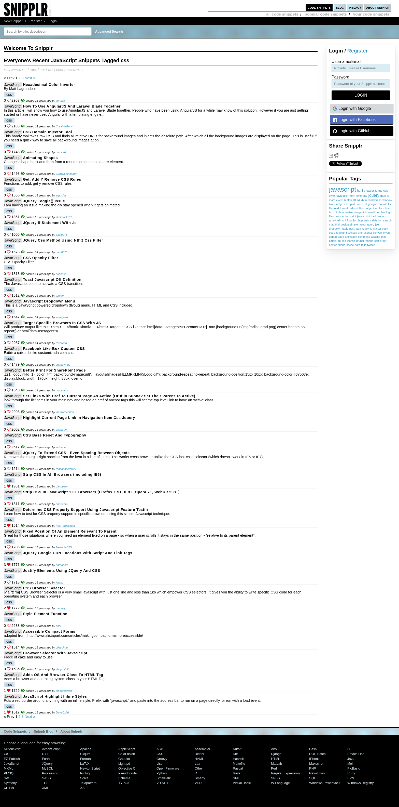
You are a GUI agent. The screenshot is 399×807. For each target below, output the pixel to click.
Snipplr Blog (43, 731)
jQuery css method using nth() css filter (63, 240)
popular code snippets (326, 14)
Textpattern (88, 783)
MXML (8, 768)
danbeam (61, 486)
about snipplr (377, 7)
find (337, 224)
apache (375, 236)
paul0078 (61, 234)
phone (341, 244)
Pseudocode (127, 773)
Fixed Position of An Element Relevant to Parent (70, 531)
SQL (312, 778)
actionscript (349, 216)
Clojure (85, 754)
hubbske (61, 273)
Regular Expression (285, 773)
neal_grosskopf (65, 525)
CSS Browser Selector (44, 588)
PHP (42, 70)
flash (362, 208)
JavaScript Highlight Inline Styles (55, 696)
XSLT (84, 788)
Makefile (239, 763)
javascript (342, 189)
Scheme (124, 778)
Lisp (159, 763)
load (336, 208)
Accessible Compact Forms (49, 631)
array (332, 220)
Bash (313, 749)
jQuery (47, 763)
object (370, 208)
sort (376, 240)
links (332, 204)
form (352, 195)
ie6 (339, 220)
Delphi (199, 754)
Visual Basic (242, 783)
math (332, 200)
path (357, 244)
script (366, 216)
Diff (235, 754)
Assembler (202, 749)
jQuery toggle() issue (44, 201)
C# (6, 754)
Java (350, 759)
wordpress (374, 200)
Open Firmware (167, 768)
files (331, 216)
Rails (236, 773)
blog (340, 7)
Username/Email (346, 61)
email (371, 212)
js (336, 212)
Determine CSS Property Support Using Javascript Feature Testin (85, 510)
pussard (61, 152)
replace (379, 208)
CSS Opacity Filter (40, 258)
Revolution (317, 773)
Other (199, 768)
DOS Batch (317, 754)
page (341, 236)
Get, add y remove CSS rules (52, 179)
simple (354, 224)
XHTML (9, 788)
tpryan (60, 295)
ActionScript (12, 749)
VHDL (199, 783)
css (385, 190)
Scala (84, 778)
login (389, 212)
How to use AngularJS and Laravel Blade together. (72, 106)
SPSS (275, 778)
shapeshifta (63, 669)
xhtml (364, 200)
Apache (85, 749)
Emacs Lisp (355, 754)
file (331, 208)
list (390, 204)
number (380, 212)
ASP (159, 749)
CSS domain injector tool (47, 132)
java (359, 216)
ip (371, 228)
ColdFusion (126, 754)
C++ (45, 754)
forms (378, 190)
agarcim (61, 195)
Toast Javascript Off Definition (52, 279)
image (358, 212)
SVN (350, 778)
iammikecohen (65, 412)
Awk (274, 749)
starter (377, 228)
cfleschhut (62, 647)
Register (36, 21)
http (360, 220)
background (378, 216)
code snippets (319, 7)
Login (53, 21)
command (364, 236)
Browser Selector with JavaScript (55, 653)
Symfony (10, 783)
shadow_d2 (63, 364)
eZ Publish (12, 759)
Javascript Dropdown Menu (49, 301)
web (366, 220)
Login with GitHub (351, 131)
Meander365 (64, 547)
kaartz (59, 582)
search (387, 220)
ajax (360, 204)
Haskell (238, 759)
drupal (360, 240)
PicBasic (353, 768)
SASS (46, 778)
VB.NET (162, 783)
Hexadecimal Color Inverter (49, 85)
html (360, 190)
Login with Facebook (354, 119)
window (387, 200)
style (332, 195)
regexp (340, 232)
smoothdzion (64, 690)
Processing (50, 773)
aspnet (368, 232)
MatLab (276, 763)
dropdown (335, 228)
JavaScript (19, 70)
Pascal (238, 768)
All (6, 70)
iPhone (314, 759)
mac (331, 224)
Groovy (161, 759)
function (352, 220)
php (360, 232)
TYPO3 (123, 783)
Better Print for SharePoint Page (54, 370)
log (344, 240)
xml (343, 220)
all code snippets (282, 14)
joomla (351, 240)
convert (377, 232)
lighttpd (124, 763)
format (344, 208)
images (340, 204)
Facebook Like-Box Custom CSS (54, 349)
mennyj (60, 608)
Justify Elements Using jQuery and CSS (61, 570)
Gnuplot (124, 759)
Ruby (59, 70)
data (358, 228)
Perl (274, 768)
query (370, 224)
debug (333, 236)
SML (236, 778)
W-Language (280, 783)
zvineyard (62, 317)
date (383, 195)
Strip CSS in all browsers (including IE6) (62, 474)
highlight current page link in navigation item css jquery (79, 418)
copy (385, 228)
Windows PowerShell (324, 783)
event (339, 200)
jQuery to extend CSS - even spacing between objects (76, 453)
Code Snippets (15, 731)
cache (350, 244)
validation (376, 220)
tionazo (60, 100)
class (341, 212)
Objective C (74, 70)
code (332, 232)
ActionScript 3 (52, 749)
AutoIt (237, 749)
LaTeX (85, 763)
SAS (7, 778)
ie (388, 195)
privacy (355, 7)
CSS (50, 70)
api (339, 240)
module (382, 204)
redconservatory (66, 468)
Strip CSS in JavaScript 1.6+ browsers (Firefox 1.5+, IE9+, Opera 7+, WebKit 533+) (101, 492)
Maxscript (316, 763)
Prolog (85, 773)
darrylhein (62, 564)
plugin (333, 240)
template (351, 204)
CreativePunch (65, 126)
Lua (197, 763)
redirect (353, 208)
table (345, 228)
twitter (371, 244)
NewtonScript (90, 768)
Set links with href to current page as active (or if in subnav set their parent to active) (109, 396)
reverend (61, 343)
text (331, 212)
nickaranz (62, 390)
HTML (33, 70)
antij (58, 625)
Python (161, 773)
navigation (342, 195)
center (333, 244)
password (340, 77)
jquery (373, 195)
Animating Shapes (40, 158)
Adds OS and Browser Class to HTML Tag (63, 675)
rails (363, 244)
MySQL (47, 768)
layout (362, 224)
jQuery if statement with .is (50, 223)
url (365, 204)
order (383, 240)
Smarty (200, 778)
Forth (46, 759)
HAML (199, 759)
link (365, 212)
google (372, 204)
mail (383, 236)
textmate (361, 195)
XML (45, 788)
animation (351, 236)
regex (365, 228)
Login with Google (352, 108)
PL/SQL (9, 773)
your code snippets (371, 14)
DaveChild (62, 712)
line (387, 208)
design (345, 224)
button (348, 200)
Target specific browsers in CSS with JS (62, 323)
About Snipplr (71, 731)
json (377, 224)
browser (369, 190)
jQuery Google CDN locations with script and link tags (77, 553)
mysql (386, 232)
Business (351, 232)
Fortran (85, 759)
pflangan (61, 429)
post (351, 228)
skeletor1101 (64, 217)
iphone (369, 240)
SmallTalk (163, 778)
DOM (356, 200)
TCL (45, 783)
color (338, 216)
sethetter (61, 447)
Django (276, 754)
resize (349, 212)
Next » (30, 78)
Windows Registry (360, 783)
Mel (350, 763)
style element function (45, 614)
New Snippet (13, 21)
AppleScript (126, 749)
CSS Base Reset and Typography (54, 435)
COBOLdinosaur (66, 173)
